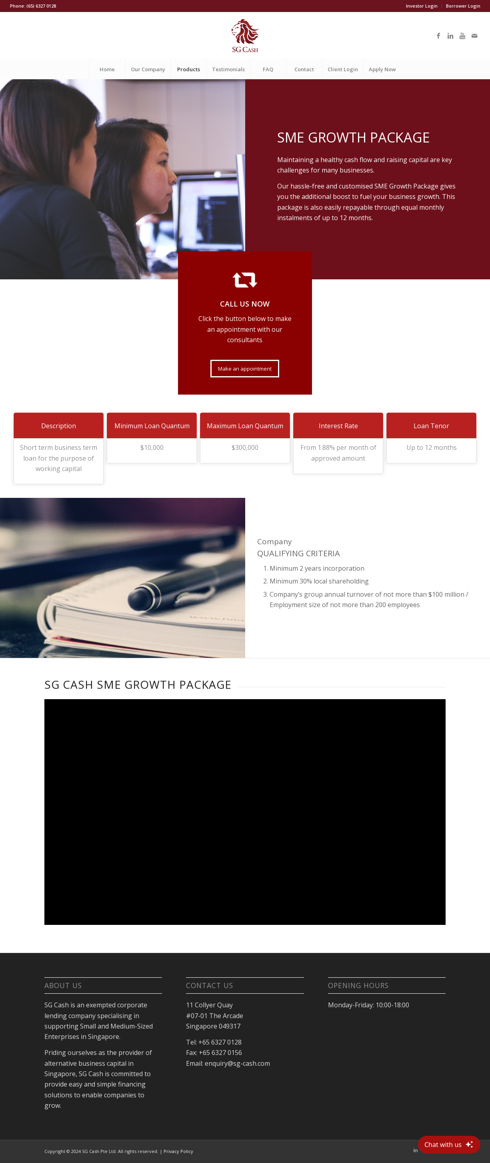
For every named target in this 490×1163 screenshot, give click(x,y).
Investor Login (422, 6)
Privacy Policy (178, 1151)
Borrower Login (463, 6)
